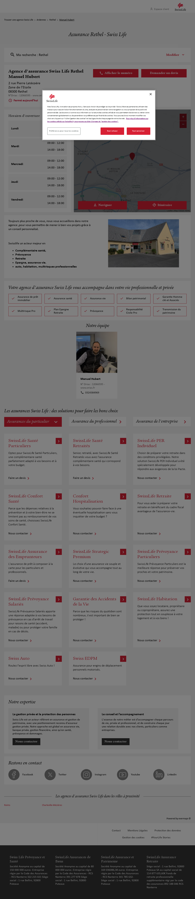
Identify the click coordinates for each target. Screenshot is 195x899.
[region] (99, 115)
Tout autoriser (138, 131)
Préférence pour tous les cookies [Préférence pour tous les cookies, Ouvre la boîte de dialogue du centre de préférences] (64, 131)
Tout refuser (112, 131)
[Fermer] (150, 94)
